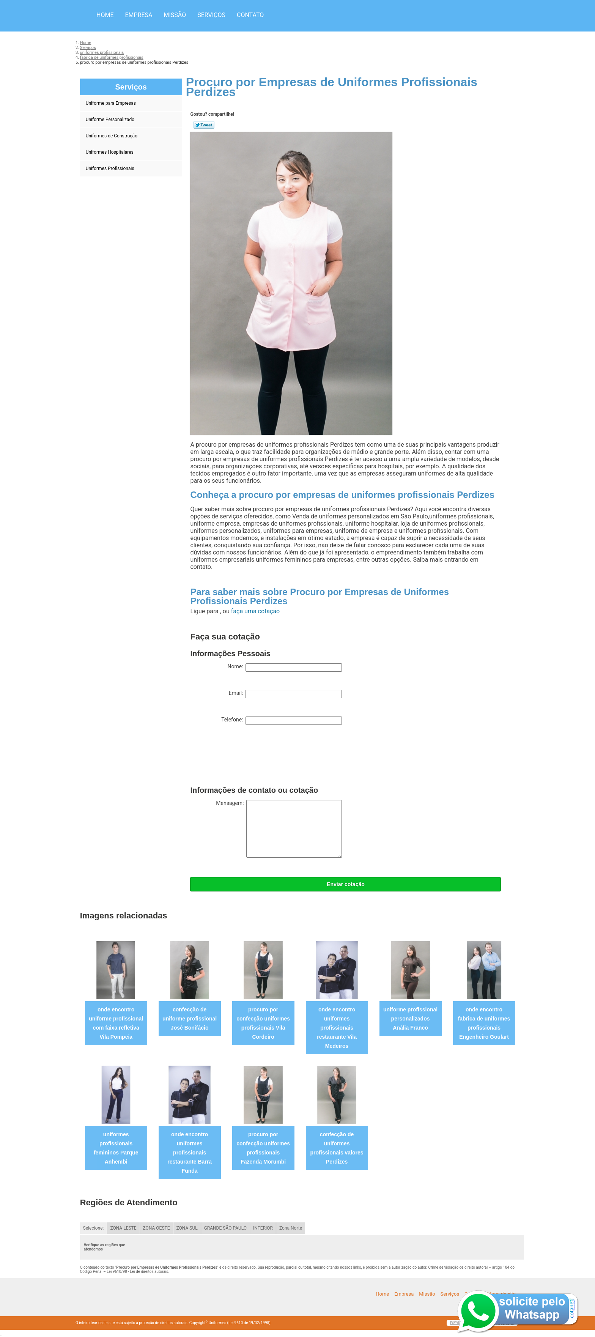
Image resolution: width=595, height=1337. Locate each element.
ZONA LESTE (123, 1228)
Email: (285, 694)
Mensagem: (279, 829)
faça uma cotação (255, 611)
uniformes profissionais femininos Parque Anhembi (116, 1148)
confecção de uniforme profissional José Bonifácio (189, 1018)
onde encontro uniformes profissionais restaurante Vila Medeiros (337, 1027)
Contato (250, 15)
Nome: (284, 667)
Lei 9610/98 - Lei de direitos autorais (137, 1271)
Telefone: (281, 721)
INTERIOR (263, 1228)
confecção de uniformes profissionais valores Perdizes (337, 1148)
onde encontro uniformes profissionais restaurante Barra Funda (189, 1152)
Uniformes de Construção (112, 136)
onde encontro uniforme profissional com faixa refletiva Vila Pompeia (116, 1023)
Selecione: (93, 1228)
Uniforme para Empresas (111, 103)
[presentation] (247, 757)
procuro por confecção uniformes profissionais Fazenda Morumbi (263, 1148)
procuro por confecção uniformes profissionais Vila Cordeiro (263, 1023)
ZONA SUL (187, 1228)
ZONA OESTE (156, 1228)
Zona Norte (290, 1228)
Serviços (211, 15)
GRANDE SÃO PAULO (225, 1228)
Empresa (138, 15)
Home (104, 15)
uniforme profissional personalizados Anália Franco (410, 1018)
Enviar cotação (346, 884)
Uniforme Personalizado (110, 119)
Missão (175, 15)
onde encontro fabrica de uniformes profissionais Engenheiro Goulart (484, 1023)
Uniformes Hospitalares (110, 152)
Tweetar (204, 125)
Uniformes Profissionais (110, 168)
